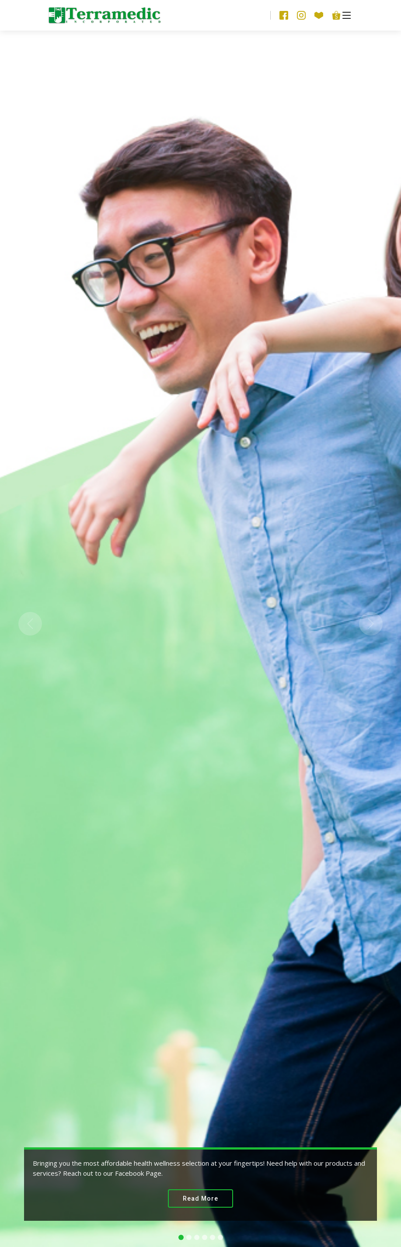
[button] (30, 623)
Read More (200, 1198)
